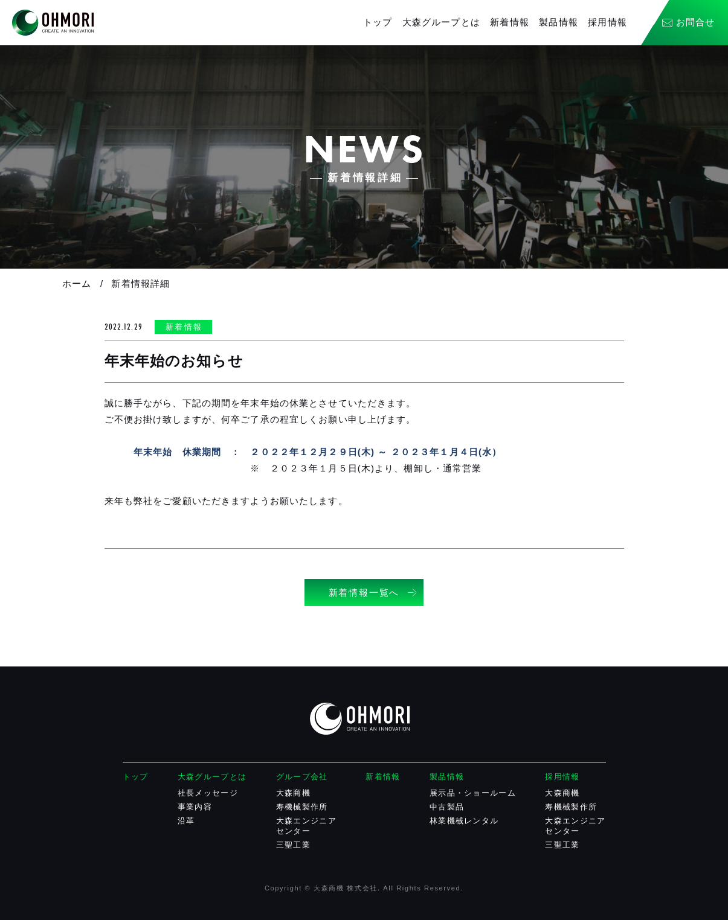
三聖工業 (293, 844)
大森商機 (293, 792)
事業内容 (195, 806)
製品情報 (558, 22)
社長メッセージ (208, 792)
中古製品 (447, 806)
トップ (377, 22)
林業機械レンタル (464, 820)
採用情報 (607, 22)
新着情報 (509, 22)
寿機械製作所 (302, 806)
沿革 (186, 820)
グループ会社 (302, 776)
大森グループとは (441, 22)
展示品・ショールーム (473, 792)
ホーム (76, 283)
